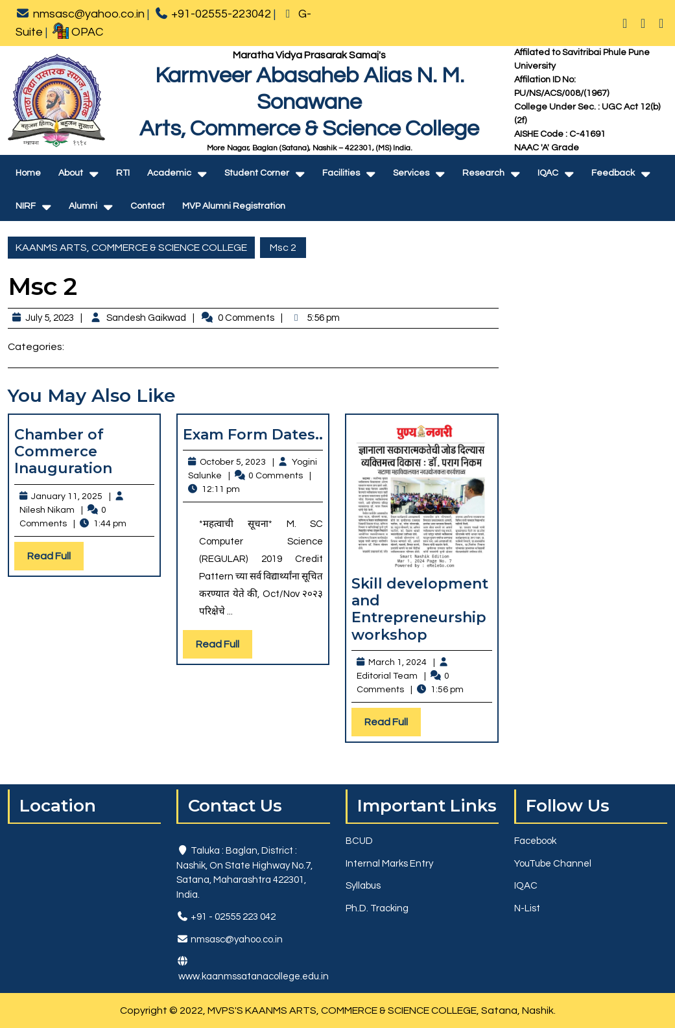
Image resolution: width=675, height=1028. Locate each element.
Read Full (55, 559)
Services (411, 173)
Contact (147, 206)
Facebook (535, 841)
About (70, 173)
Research (483, 173)
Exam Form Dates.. (253, 434)
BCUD (359, 841)
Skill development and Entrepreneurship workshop (419, 609)
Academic (169, 173)
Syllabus (363, 886)
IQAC (548, 173)
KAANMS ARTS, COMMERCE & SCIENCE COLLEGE (131, 247)
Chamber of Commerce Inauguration (63, 452)
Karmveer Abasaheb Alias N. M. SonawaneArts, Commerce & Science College (309, 102)
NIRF (26, 206)
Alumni (83, 206)
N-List (527, 908)
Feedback (613, 173)
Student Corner (256, 173)
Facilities (341, 173)
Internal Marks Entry (389, 864)
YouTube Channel (552, 864)
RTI (123, 173)
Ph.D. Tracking (377, 908)
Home (28, 173)
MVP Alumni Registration (233, 206)
